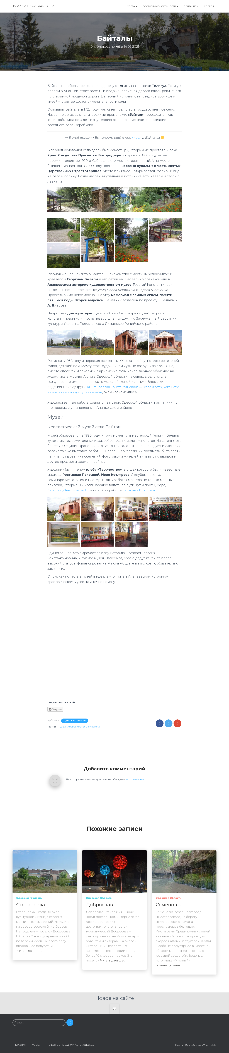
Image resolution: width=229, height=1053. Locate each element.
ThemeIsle (209, 1045)
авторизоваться (136, 779)
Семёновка (169, 905)
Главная (20, 1045)
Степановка (30, 905)
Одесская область (75, 720)
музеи (136, 138)
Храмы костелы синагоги (83, 726)
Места (132, 6)
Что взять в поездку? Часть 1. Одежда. (70, 1045)
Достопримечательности (160, 6)
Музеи (61, 726)
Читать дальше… (29, 951)
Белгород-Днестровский (68, 490)
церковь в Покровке (142, 490)
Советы (209, 6)
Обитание (191, 6)
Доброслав (99, 905)
